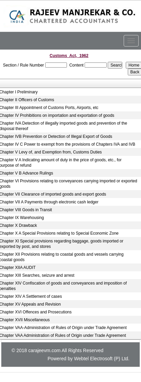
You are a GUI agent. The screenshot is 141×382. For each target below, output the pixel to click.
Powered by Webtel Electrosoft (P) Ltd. (88, 358)
